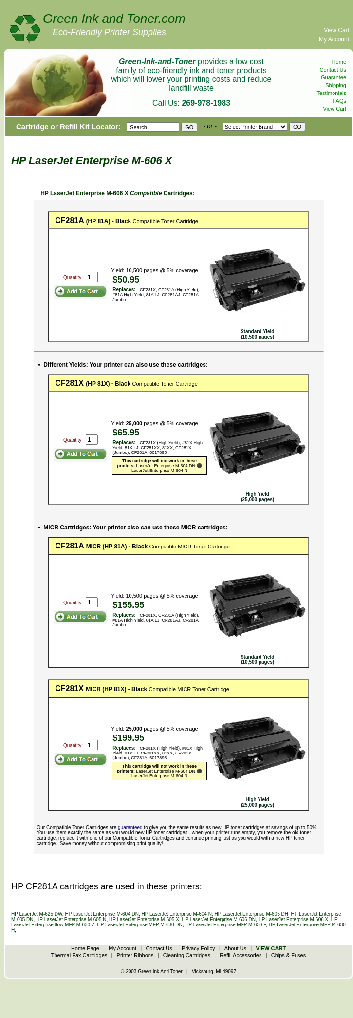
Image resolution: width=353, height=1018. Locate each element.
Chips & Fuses (288, 955)
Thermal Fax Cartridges (79, 955)
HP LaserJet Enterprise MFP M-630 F (225, 924)
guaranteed (130, 827)
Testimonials (331, 93)
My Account (334, 39)
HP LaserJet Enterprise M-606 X (293, 919)
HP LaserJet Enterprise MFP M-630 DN (140, 924)
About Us (235, 948)
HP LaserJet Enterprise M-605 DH (251, 914)
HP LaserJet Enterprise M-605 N (71, 919)
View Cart (336, 30)
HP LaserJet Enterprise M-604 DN (102, 914)
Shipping (335, 85)
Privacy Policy (198, 948)
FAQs (339, 101)
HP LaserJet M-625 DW (36, 914)
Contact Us (333, 70)
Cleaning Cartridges (186, 955)
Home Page (85, 948)
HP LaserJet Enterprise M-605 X (144, 919)
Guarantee (333, 77)
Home (339, 62)
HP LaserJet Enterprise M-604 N (177, 914)
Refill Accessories (240, 955)
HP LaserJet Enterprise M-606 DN (219, 919)
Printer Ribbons (135, 955)
